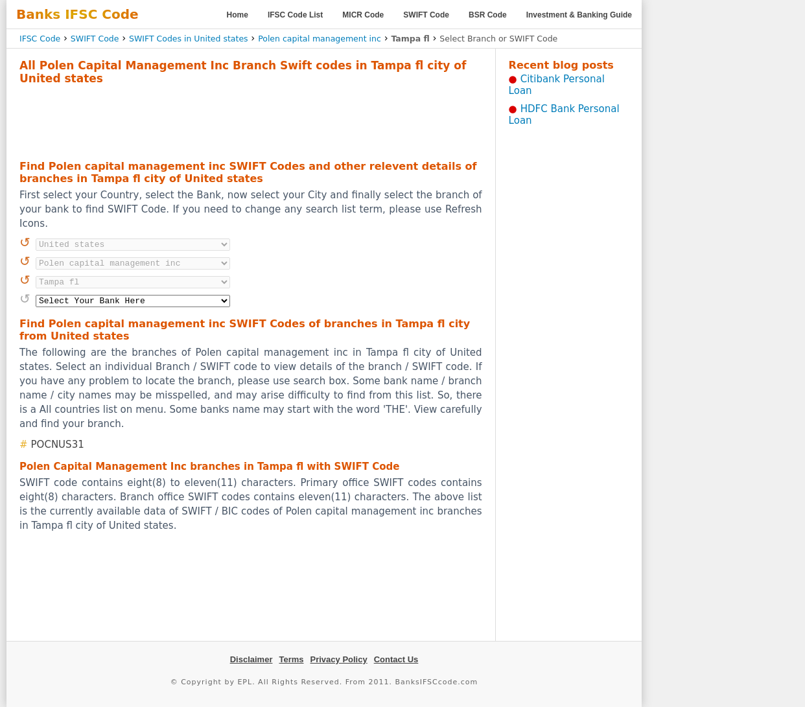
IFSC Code (39, 38)
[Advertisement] (251, 120)
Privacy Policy (339, 659)
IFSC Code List (295, 14)
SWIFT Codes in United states (188, 38)
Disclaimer (251, 659)
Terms (291, 659)
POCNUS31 (57, 444)
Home (237, 14)
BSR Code (488, 14)
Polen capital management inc (319, 38)
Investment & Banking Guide (579, 14)
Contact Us (396, 659)
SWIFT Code (426, 14)
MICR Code (363, 14)
